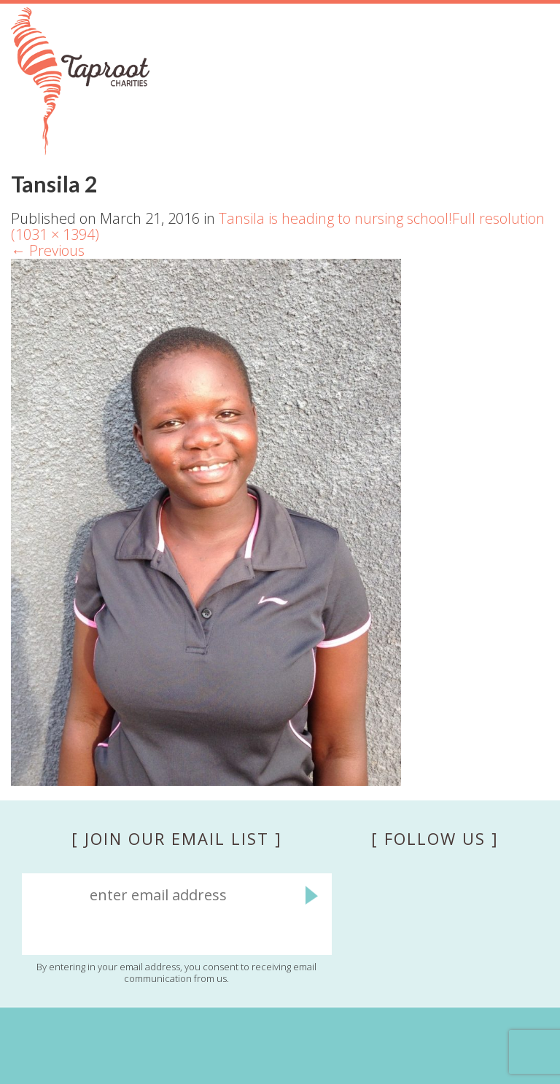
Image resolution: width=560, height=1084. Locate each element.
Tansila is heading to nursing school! (335, 218)
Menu (531, 117)
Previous (48, 250)
